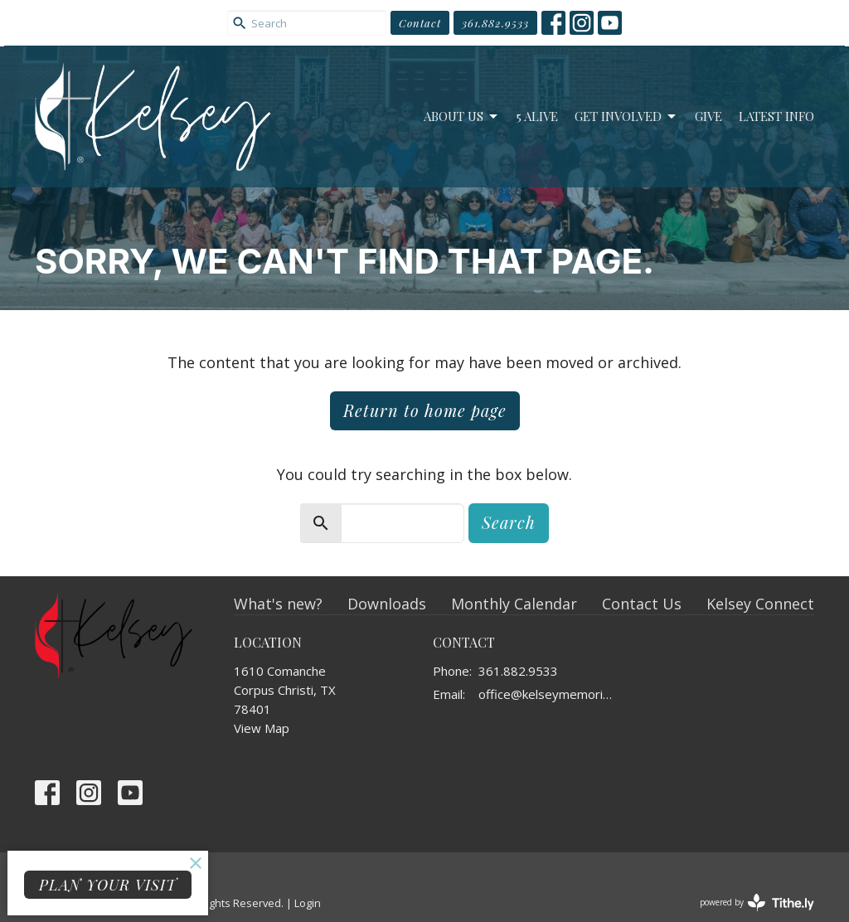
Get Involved (626, 116)
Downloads (386, 604)
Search (509, 522)
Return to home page (425, 410)
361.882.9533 (495, 23)
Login (307, 902)
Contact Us (642, 604)
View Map (261, 728)
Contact (420, 23)
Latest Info (776, 116)
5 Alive (537, 116)
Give (708, 116)
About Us (462, 116)
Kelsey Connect (760, 604)
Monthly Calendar (514, 604)
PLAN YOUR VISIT (108, 885)
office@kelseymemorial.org (546, 694)
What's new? (278, 604)
